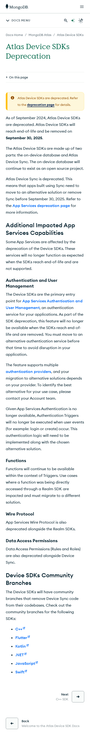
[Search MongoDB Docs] (65, 20)
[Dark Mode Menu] (81, 20)
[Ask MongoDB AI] (72, 20)
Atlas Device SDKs (70, 35)
